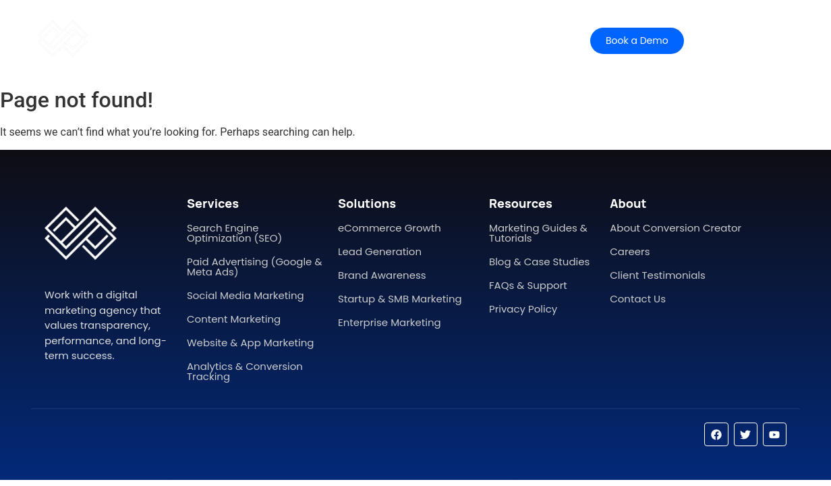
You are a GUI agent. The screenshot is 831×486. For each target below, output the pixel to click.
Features (315, 40)
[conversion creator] (63, 38)
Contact (484, 40)
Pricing (377, 40)
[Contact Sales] (744, 41)
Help (429, 40)
